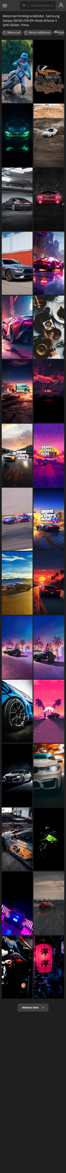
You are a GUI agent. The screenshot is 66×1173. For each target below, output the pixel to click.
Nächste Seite (33, 1007)
